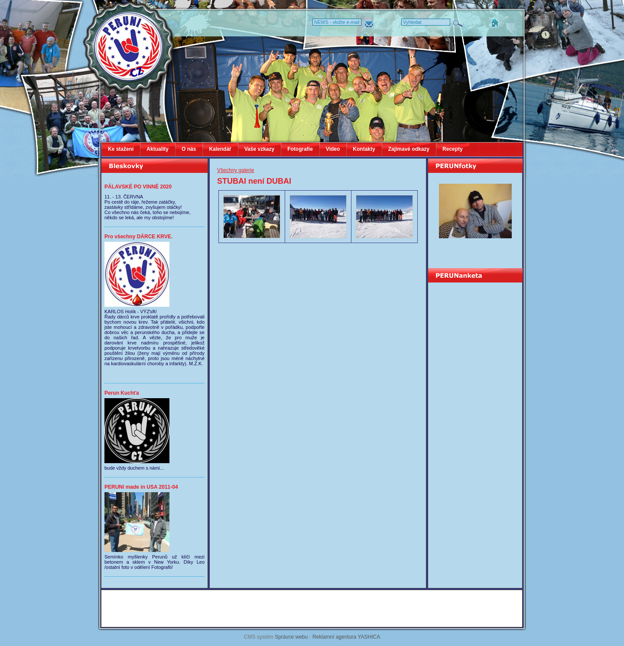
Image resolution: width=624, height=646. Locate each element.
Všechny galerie (235, 170)
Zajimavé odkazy (408, 149)
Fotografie (300, 149)
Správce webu (291, 637)
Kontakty (364, 149)
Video (333, 149)
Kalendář (220, 149)
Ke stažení (120, 149)
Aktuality (157, 149)
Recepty (452, 149)
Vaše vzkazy (259, 149)
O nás (189, 149)
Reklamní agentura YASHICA (346, 637)
